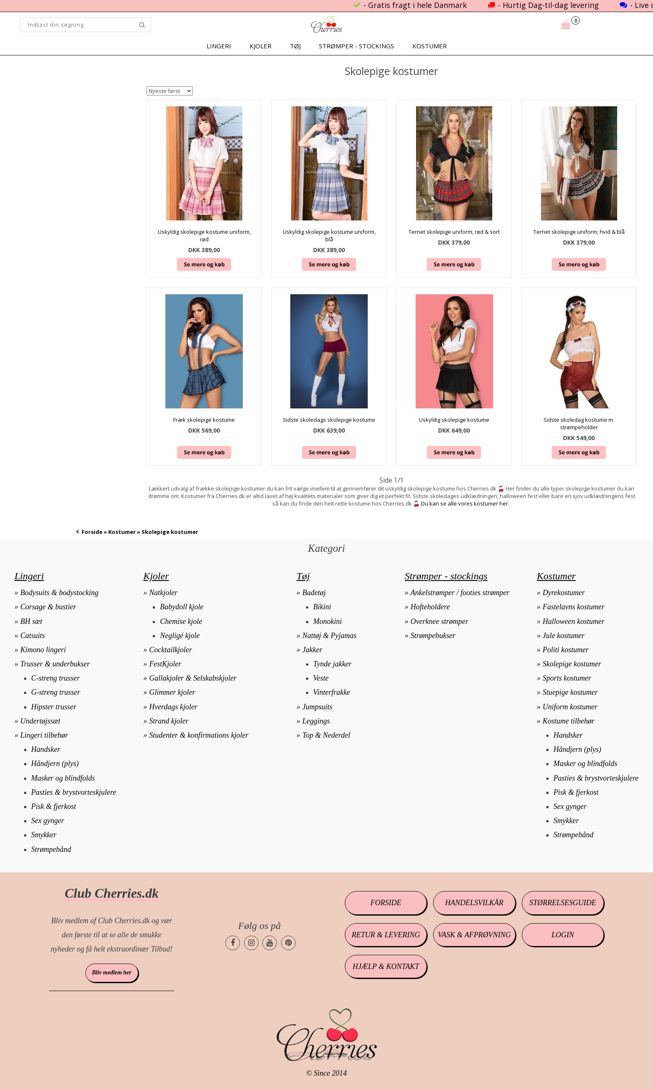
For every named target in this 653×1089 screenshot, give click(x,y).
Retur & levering (386, 935)
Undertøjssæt (40, 721)
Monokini (327, 621)
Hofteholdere (430, 607)
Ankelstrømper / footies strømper (460, 592)
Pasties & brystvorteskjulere (73, 792)
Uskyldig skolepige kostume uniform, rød (204, 235)
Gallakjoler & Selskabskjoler (193, 678)
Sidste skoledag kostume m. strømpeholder (578, 423)
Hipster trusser (54, 707)
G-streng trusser (55, 692)
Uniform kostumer (570, 707)
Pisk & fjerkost (53, 806)
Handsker (45, 749)
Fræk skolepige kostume (204, 419)
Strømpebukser (433, 635)
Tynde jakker (332, 664)
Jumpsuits (317, 707)
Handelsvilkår (474, 903)
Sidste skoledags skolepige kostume (329, 419)
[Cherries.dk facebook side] (232, 943)
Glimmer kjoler (172, 692)
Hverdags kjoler (173, 707)
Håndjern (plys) (55, 763)
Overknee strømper (439, 621)
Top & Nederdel (326, 735)
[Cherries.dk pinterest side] (288, 943)
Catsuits (32, 635)
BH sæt (31, 621)
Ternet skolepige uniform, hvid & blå (579, 231)
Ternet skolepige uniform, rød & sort (454, 231)
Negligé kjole (179, 635)
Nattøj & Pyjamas (329, 635)
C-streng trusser (55, 678)
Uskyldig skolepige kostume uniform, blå (329, 235)
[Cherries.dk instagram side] (251, 943)
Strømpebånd (51, 849)
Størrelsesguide (562, 903)
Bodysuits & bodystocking (59, 592)
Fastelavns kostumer (573, 607)
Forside (92, 532)
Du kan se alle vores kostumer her (464, 503)
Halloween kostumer (573, 621)
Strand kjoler (169, 721)
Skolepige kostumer (572, 664)
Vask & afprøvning (474, 935)
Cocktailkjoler (170, 650)
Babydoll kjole (181, 607)
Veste (321, 678)
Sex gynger (47, 820)
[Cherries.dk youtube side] (269, 943)
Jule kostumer (563, 635)
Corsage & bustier (48, 607)
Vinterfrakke (331, 692)
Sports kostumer (567, 678)
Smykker (44, 835)
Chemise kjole (181, 621)
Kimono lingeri (43, 650)
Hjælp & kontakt (386, 966)
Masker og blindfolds (63, 778)
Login (562, 935)
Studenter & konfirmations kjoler (198, 735)
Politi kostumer (566, 650)
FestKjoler (165, 664)
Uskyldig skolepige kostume (454, 419)
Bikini (322, 607)
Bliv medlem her (112, 972)
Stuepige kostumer (570, 692)
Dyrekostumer (564, 592)
